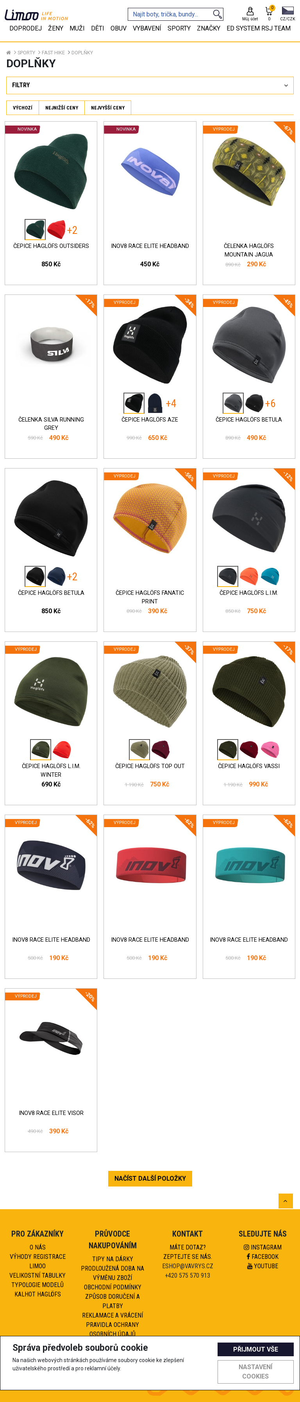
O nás (38, 1247)
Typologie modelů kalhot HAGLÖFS (37, 1289)
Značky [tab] (208, 28)
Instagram (263, 1247)
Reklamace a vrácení (112, 1315)
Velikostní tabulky (37, 1275)
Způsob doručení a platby (112, 1301)
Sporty (26, 53)
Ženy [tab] (55, 28)
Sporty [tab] (179, 28)
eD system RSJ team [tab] (259, 28)
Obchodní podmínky (112, 1287)
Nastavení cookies (255, 1371)
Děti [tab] (97, 28)
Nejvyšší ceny (108, 108)
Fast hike (53, 53)
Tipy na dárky (112, 1259)
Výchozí (22, 108)
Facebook (263, 1256)
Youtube (262, 1266)
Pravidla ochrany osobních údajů (112, 1329)
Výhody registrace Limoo (38, 1261)
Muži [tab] (77, 28)
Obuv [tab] (119, 28)
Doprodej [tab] (25, 28)
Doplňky (82, 53)
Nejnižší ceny (61, 108)
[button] (287, 14)
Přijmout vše (255, 1349)
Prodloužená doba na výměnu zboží (112, 1273)
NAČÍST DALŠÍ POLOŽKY (150, 1178)
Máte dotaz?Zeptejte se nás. (187, 1252)
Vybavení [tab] (147, 28)
